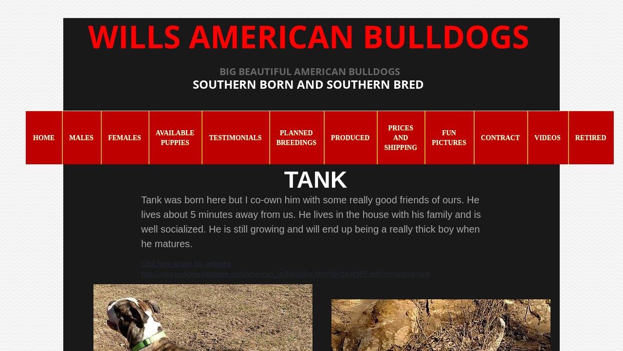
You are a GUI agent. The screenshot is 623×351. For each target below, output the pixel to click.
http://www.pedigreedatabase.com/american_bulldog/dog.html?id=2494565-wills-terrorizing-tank (285, 274)
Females (124, 137)
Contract (500, 137)
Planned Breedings (296, 137)
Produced (350, 137)
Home (44, 137)
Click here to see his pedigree (186, 264)
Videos (547, 137)
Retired (590, 137)
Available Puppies (175, 137)
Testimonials (235, 137)
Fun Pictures (449, 137)
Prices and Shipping (400, 137)
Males (81, 137)
